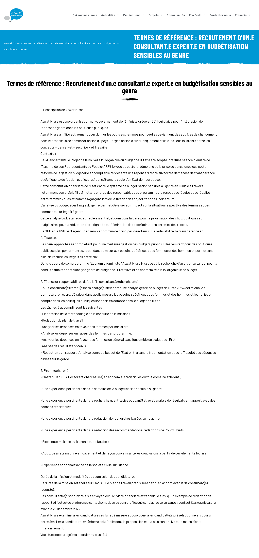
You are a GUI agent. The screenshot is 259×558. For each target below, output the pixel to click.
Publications (133, 15)
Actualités (110, 15)
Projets (156, 15)
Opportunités (176, 15)
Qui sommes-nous (84, 15)
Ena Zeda (197, 15)
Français (243, 15)
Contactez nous (220, 15)
